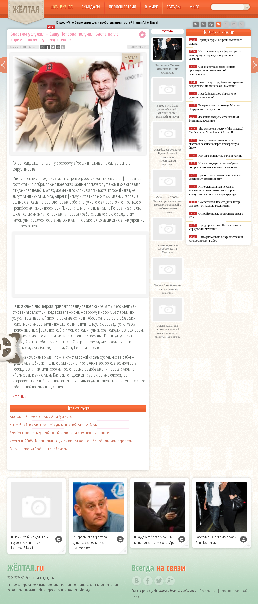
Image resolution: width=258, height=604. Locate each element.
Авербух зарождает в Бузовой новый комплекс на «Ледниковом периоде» (60, 432)
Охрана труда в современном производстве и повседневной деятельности (212, 70)
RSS (136, 596)
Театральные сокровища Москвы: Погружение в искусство (215, 107)
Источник (19, 396)
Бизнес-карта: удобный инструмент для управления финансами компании (216, 84)
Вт (203, 24)
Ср (211, 24)
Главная (14, 46)
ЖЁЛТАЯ (26, 9)
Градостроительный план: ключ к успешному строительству (215, 176)
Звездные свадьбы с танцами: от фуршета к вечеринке (214, 118)
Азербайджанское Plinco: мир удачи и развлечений (212, 95)
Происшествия (122, 7)
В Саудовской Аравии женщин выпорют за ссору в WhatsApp (154, 539)
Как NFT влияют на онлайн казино (220, 155)
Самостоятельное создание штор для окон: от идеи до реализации (214, 203)
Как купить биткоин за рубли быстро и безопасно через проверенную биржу (214, 143)
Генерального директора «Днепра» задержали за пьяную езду (90, 542)
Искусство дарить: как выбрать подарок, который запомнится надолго (213, 165)
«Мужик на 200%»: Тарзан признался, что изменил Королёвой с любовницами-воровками (71, 441)
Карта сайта (242, 591)
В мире (151, 7)
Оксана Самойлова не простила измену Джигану (167, 289)
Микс (194, 7)
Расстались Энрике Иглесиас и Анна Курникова (41, 416)
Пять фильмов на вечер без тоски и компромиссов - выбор (216, 238)
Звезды (174, 7)
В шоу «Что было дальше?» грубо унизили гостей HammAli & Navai (107, 22)
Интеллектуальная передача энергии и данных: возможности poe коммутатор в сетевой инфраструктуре (213, 190)
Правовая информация (215, 591)
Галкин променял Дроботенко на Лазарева (39, 449)
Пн (195, 24)
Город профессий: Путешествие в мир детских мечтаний (215, 227)
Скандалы (90, 7)
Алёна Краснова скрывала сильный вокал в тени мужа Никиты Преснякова (167, 331)
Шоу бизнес (30, 46)
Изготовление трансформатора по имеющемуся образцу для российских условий (215, 55)
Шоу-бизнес (62, 7)
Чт (218, 24)
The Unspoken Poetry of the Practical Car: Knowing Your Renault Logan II (216, 130)
